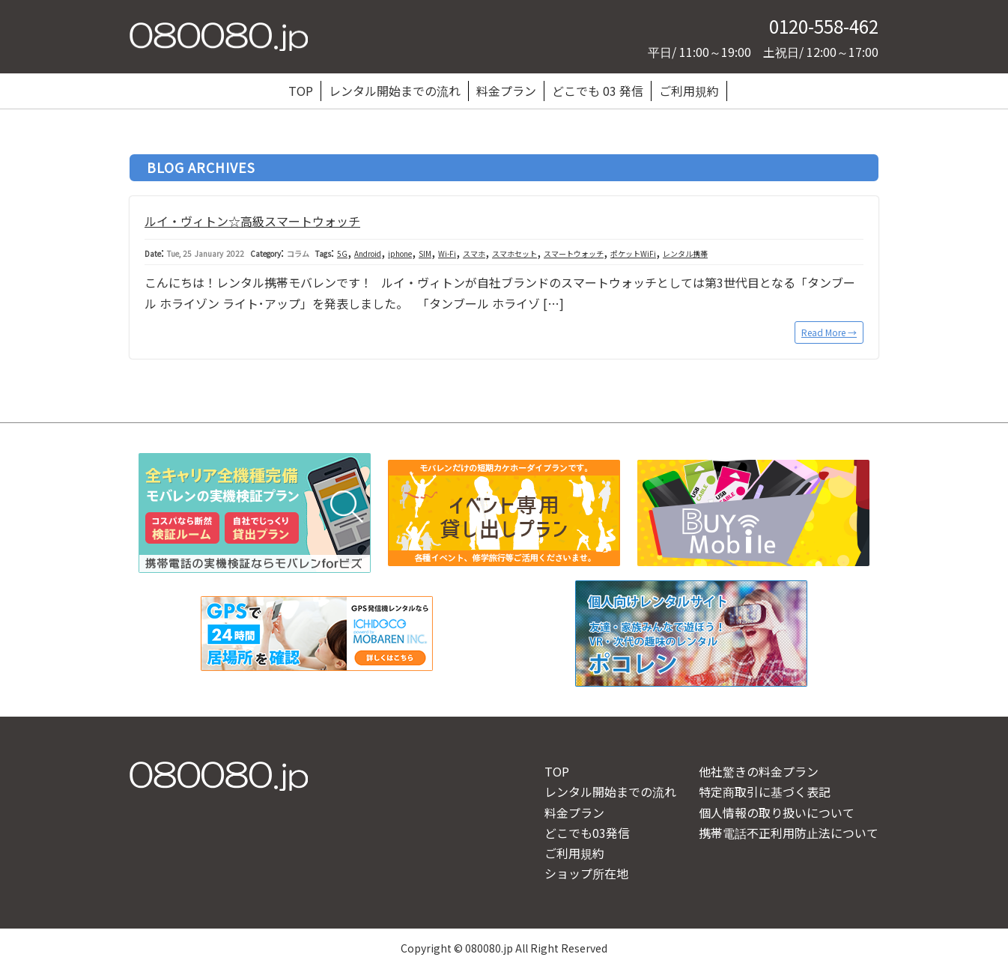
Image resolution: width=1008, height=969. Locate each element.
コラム (298, 253)
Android (367, 253)
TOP (300, 91)
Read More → (829, 332)
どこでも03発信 (587, 833)
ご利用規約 (689, 91)
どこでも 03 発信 (597, 91)
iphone (400, 253)
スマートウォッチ (574, 253)
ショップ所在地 (586, 873)
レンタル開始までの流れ (395, 91)
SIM (425, 253)
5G (342, 253)
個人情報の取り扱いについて (776, 812)
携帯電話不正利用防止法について (788, 833)
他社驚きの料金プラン (759, 771)
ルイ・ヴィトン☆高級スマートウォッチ (252, 221)
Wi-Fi (447, 253)
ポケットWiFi (633, 253)
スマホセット (514, 253)
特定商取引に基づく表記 (765, 792)
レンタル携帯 (685, 253)
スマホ (474, 253)
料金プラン (506, 91)
